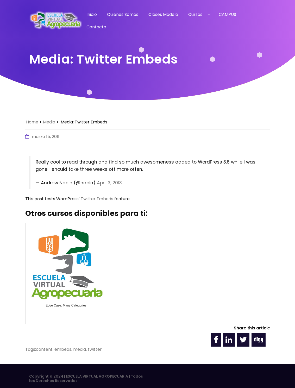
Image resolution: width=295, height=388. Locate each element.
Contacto (96, 27)
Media (49, 122)
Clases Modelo (163, 14)
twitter (95, 349)
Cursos (195, 14)
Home (32, 122)
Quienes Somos (122, 14)
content (44, 349)
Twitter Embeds (97, 199)
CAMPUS (227, 14)
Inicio (91, 14)
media (79, 349)
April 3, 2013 (109, 183)
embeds (62, 349)
